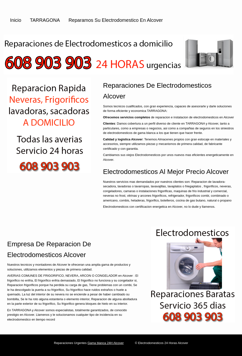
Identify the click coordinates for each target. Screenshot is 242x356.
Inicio (15, 20)
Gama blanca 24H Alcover (105, 343)
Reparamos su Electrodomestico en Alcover (116, 20)
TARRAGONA (45, 20)
